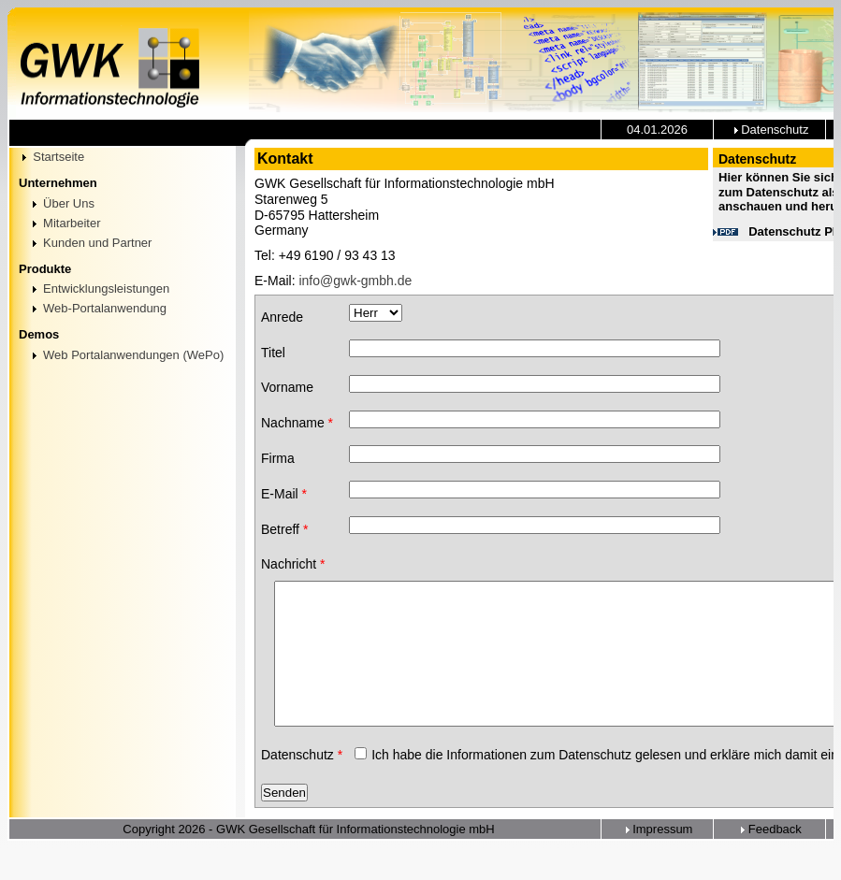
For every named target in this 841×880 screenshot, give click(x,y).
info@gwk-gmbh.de (355, 280)
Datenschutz (770, 130)
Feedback (769, 861)
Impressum (657, 861)
